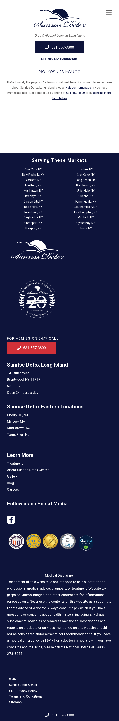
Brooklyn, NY (33, 196)
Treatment (15, 463)
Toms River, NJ (18, 434)
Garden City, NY (33, 201)
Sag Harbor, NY (33, 217)
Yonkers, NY (33, 180)
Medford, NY (33, 185)
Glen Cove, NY (86, 174)
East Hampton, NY (85, 212)
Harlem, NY (86, 169)
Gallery (12, 476)
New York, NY (33, 169)
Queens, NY (85, 196)
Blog (10, 483)
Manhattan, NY (33, 190)
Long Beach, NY (86, 180)
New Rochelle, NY (33, 174)
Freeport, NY (33, 228)
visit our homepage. (78, 87)
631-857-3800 (18, 386)
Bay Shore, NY (33, 206)
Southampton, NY (85, 206)
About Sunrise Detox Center (28, 470)
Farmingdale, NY (85, 201)
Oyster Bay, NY (85, 223)
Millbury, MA (16, 421)
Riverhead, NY (33, 212)
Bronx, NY (86, 228)
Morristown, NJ (18, 428)
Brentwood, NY (85, 185)
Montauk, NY (86, 217)
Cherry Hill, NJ (17, 415)
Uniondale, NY (86, 190)
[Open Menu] (108, 12)
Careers (13, 489)
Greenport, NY (33, 223)
